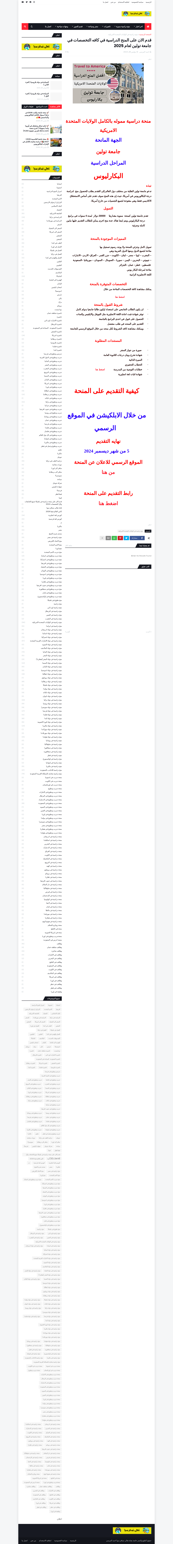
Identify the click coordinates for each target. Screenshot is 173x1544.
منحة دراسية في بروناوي (42, 869)
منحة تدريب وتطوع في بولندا (42, 818)
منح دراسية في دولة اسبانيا (42, 633)
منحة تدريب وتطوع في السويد (42, 807)
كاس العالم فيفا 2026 (42, 511)
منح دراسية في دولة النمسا (42, 663)
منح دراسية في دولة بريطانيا (42, 681)
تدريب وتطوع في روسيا (42, 413)
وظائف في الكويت (42, 969)
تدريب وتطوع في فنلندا (42, 427)
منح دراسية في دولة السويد (42, 644)
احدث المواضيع (41, 106)
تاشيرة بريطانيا (42, 339)
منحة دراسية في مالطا (42, 910)
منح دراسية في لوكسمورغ (42, 759)
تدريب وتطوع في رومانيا (42, 416)
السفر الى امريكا (42, 232)
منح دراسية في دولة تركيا (42, 700)
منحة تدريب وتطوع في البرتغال (42, 796)
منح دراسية (42, 604)
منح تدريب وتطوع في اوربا (42, 578)
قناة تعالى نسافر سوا (42, 508)
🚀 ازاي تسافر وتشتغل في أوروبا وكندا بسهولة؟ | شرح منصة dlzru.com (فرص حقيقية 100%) (36, 128)
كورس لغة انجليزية (42, 515)
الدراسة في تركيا (42, 217)
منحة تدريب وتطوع (42, 788)
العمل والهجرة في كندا (42, 257)
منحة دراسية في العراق (42, 851)
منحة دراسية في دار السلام (42, 884)
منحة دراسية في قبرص (42, 892)
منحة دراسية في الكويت (42, 855)
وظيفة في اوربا (42, 991)
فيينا (42, 498)
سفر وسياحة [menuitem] (93, 26)
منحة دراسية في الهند (42, 866)
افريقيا (42, 195)
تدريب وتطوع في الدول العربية (42, 357)
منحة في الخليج (42, 929)
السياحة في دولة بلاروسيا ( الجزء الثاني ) (37, 83)
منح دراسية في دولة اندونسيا (42, 670)
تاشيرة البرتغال (42, 324)
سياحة (42, 479)
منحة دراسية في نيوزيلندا (42, 914)
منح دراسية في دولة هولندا (42, 737)
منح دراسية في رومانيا (42, 740)
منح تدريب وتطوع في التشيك (42, 567)
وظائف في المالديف (42, 973)
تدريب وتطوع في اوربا (42, 387)
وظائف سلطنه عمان (42, 947)
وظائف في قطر (42, 988)
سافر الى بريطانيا (42, 472)
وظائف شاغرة (42, 951)
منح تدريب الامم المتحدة (42, 552)
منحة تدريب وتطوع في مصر (42, 825)
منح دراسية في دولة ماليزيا (42, 725)
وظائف (42, 943)
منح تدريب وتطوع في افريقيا (42, 563)
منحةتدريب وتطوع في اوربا (42, 936)
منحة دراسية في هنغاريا (42, 918)
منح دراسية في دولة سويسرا (42, 707)
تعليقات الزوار (28, 106)
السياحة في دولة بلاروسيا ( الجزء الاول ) (37, 94)
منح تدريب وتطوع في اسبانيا (42, 556)
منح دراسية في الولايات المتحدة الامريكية (123, 34)
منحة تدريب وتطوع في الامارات (42, 792)
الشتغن (42, 235)
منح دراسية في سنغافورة (42, 751)
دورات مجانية (42, 464)
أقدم (68, 632)
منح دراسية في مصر (42, 537)
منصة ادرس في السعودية (42, 940)
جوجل (42, 457)
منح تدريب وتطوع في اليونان (42, 570)
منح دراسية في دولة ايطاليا (42, 674)
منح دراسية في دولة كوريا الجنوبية (42, 722)
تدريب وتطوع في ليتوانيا (42, 438)
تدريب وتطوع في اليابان (42, 379)
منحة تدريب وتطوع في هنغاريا (42, 829)
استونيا (42, 187)
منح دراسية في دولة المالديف (42, 648)
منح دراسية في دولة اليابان (42, 666)
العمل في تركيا (42, 254)
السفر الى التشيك (42, 228)
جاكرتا (42, 453)
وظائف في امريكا (42, 977)
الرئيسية (148, 2)
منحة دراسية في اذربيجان (42, 836)
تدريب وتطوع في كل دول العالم (42, 435)
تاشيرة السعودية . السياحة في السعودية (42, 328)
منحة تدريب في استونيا (42, 777)
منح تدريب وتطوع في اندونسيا (42, 574)
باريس (42, 294)
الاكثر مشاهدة (55, 106)
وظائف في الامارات (42, 954)
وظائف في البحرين (42, 958)
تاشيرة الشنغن (42, 331)
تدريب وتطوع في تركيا (42, 402)
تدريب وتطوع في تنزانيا (42, 405)
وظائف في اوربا (42, 980)
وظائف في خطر (42, 984)
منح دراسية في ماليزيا (42, 766)
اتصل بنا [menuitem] (48, 26)
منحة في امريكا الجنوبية (42, 932)
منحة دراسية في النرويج (42, 862)
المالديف (42, 272)
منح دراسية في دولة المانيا (42, 652)
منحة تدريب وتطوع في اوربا (42, 814)
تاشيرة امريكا (42, 335)
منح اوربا (42, 548)
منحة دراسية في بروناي (42, 873)
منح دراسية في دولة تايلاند (42, 692)
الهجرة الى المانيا (42, 280)
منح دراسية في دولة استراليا (42, 637)
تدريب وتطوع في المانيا (42, 361)
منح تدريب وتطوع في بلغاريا (42, 581)
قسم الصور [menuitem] (78, 26)
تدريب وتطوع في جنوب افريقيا (42, 409)
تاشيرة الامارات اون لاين (42, 320)
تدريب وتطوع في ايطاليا (42, 390)
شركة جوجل (42, 483)
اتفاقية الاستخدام (123, 2)
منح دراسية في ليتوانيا (42, 762)
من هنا (108, 472)
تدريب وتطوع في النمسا (42, 376)
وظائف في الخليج (42, 962)
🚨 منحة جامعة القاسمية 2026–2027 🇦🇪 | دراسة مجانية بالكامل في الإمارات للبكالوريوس (36, 141)
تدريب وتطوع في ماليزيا (42, 442)
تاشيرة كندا (42, 350)
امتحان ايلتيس (42, 287)
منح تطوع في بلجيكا (42, 600)
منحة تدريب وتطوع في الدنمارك (42, 799)
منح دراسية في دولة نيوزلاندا (42, 729)
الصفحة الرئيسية (145, 34)
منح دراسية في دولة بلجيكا (42, 685)
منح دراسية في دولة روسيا (42, 703)
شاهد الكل (68, 545)
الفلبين (42, 261)
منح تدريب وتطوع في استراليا (42, 559)
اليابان (42, 283)
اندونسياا (42, 291)
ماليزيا (42, 526)
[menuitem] (148, 26)
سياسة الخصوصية (137, 2)
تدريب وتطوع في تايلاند (42, 398)
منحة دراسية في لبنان (42, 906)
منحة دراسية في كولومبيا (42, 899)
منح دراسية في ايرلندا (42, 626)
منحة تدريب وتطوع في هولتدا (42, 833)
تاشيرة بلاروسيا (42, 342)
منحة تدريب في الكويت (42, 781)
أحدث (148, 632)
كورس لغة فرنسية (42, 519)
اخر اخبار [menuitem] (139, 26)
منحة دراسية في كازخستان (42, 895)
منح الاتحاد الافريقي (42, 541)
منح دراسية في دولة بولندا (42, 689)
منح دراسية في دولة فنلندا (42, 714)
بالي (42, 298)
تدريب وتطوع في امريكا (42, 383)
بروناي (42, 305)
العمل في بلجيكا (42, 250)
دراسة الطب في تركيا (42, 461)
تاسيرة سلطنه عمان (42, 313)
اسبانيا (42, 184)
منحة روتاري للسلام (42, 925)
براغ (42, 302)
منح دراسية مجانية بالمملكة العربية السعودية (42, 773)
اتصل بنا (105, 2)
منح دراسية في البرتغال (42, 611)
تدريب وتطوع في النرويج (42, 372)
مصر (42, 530)
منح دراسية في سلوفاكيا (42, 744)
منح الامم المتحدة (42, 545)
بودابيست (42, 309)
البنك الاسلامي (42, 206)
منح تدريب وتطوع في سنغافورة (42, 589)
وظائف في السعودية (42, 965)
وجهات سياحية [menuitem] (62, 26)
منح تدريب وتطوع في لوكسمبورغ (42, 596)
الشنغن (42, 239)
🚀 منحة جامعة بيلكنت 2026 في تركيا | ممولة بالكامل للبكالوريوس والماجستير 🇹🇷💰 (37, 115)
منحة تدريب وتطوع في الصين (42, 810)
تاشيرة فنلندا (42, 346)
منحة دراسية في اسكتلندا (42, 840)
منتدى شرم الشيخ (42, 533)
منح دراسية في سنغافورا (42, 748)
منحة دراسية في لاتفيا (42, 903)
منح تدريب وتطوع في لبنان (42, 592)
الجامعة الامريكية (42, 213)
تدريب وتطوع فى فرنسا (42, 424)
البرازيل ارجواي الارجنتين (42, 202)
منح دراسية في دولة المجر (42, 655)
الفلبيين (42, 265)
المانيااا (42, 276)
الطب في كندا (42, 243)
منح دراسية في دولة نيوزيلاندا (42, 733)
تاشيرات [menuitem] (107, 26)
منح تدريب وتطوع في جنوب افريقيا (42, 585)
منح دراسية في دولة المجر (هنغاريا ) (42, 659)
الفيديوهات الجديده (42, 269)
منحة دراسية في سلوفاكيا (42, 888)
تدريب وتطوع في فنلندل (42, 431)
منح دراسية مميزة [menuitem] (123, 26)
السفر (42, 224)
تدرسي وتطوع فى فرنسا (42, 354)
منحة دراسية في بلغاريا (42, 877)
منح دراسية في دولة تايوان (42, 696)
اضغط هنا (120, 297)
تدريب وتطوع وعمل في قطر (42, 446)
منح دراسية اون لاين (42, 607)
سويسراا (42, 475)
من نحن (113, 2)
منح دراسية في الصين (42, 615)
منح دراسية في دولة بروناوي (42, 677)
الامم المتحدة (42, 198)
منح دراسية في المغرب (42, 618)
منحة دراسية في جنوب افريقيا (42, 881)
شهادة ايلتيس (42, 486)
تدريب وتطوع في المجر (42, 365)
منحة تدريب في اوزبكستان (42, 785)
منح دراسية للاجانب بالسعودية (42, 770)
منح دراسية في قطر (42, 755)
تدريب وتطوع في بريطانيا (42, 394)
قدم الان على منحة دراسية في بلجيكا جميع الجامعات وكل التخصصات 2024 (42, 503)
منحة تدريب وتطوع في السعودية (42, 803)
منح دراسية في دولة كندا (42, 718)
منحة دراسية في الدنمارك (42, 847)
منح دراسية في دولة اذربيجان (42, 629)
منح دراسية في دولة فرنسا (42, 711)
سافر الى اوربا (42, 468)
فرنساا (42, 490)
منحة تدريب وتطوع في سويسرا (42, 821)
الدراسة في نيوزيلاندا (42, 221)
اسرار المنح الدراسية (42, 191)
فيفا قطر (42, 494)
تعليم (42, 450)
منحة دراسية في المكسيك (42, 858)
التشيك (42, 210)
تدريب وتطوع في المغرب (42, 368)
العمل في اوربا (42, 246)
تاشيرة (42, 317)
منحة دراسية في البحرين (42, 844)
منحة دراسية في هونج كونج (42, 921)
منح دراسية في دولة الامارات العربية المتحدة (42, 640)
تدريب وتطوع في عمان (42, 420)
